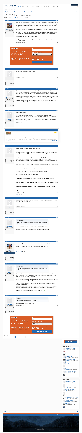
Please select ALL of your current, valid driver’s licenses (40, 58)
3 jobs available (54, 140)
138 (13, 307)
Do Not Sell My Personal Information (58, 421)
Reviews (38, 6)
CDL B (38, 59)
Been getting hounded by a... (70, 356)
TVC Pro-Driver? (67, 362)
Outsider (9, 272)
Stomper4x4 (9, 155)
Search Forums (7, 9)
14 (13, 210)
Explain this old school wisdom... (70, 371)
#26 (57, 206)
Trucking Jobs (25, 6)
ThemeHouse (47, 430)
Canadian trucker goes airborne (70, 394)
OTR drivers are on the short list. (70, 359)
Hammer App (45, 421)
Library (29, 421)
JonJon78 (66, 395)
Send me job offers (42, 62)
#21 (57, 20)
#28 (57, 241)
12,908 (13, 254)
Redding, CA (12, 161)
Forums (19, 6)
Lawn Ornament (67, 386)
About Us (16, 421)
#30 (57, 295)
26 (13, 158)
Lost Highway (11, 311)
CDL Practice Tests (45, 6)
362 (13, 229)
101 (13, 32)
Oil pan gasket (67, 392)
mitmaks (66, 349)
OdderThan (67, 357)
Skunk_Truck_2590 (19, 251)
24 (24, 17)
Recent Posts (13, 9)
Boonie (17, 194)
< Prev (10, 17)
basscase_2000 (9, 29)
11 (13, 122)
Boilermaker (9, 78)
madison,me (12, 105)
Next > (27, 17)
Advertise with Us (36, 421)
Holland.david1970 (68, 401)
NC (13, 279)
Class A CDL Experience (37, 52)
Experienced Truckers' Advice (14, 15)
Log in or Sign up (75, 4)
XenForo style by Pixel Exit (41, 429)
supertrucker (9, 304)
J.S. (65, 354)
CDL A (33, 59)
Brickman (9, 250)
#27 (57, 217)
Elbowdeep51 (67, 369)
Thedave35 (67, 366)
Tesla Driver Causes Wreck (69, 389)
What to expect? (67, 353)
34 (13, 275)
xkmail (9, 119)
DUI (65, 368)
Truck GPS (32, 6)
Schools (53, 6)
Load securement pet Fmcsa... (70, 348)
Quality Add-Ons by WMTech (41, 430)
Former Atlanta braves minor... (70, 406)
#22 (57, 69)
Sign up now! (70, 341)
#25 (57, 192)
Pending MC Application (69, 400)
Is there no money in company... (70, 365)
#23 (57, 88)
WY (13, 258)
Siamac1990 (67, 363)
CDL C (43, 59)
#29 (57, 263)
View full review (8, 140)
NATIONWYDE (24, 15)
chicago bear (9, 207)
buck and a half (9, 97)
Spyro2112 (67, 393)
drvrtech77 (67, 407)
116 (13, 81)
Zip (32, 48)
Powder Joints (67, 360)
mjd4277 (66, 387)
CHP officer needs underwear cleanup (71, 397)
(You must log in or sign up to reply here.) (11, 335)
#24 (57, 110)
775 (13, 101)
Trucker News (22, 421)
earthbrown (9, 226)
